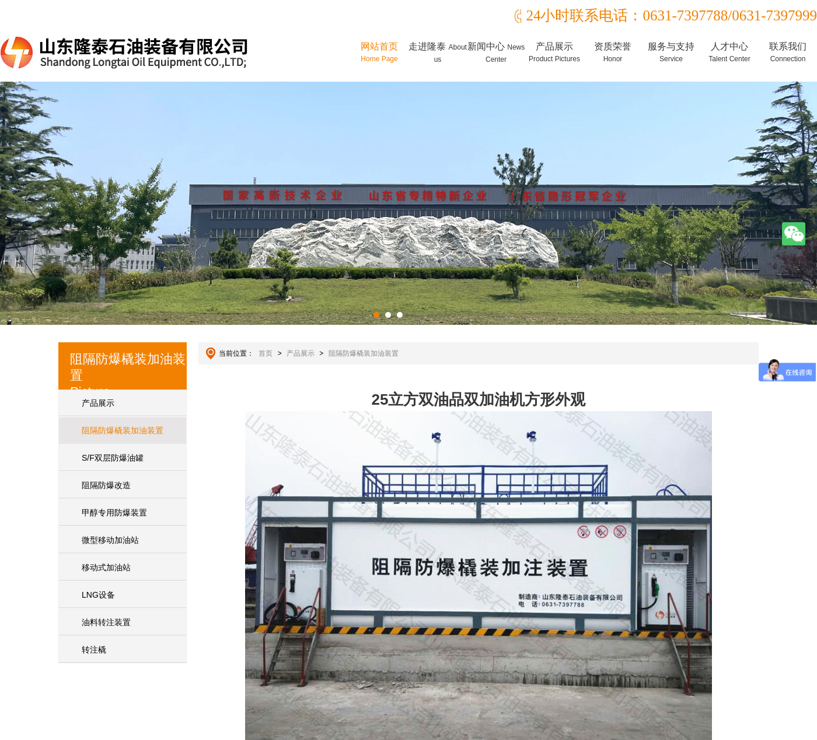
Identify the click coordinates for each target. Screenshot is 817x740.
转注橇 (94, 649)
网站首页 (379, 52)
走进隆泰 (437, 52)
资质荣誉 (612, 52)
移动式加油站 (106, 567)
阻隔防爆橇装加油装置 (122, 430)
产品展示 (554, 52)
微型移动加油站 (110, 540)
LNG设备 (98, 594)
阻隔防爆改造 (106, 485)
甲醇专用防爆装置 (114, 512)
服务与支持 (671, 52)
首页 (266, 353)
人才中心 (729, 52)
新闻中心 (496, 52)
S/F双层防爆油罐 (113, 457)
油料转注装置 (106, 622)
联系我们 (787, 52)
